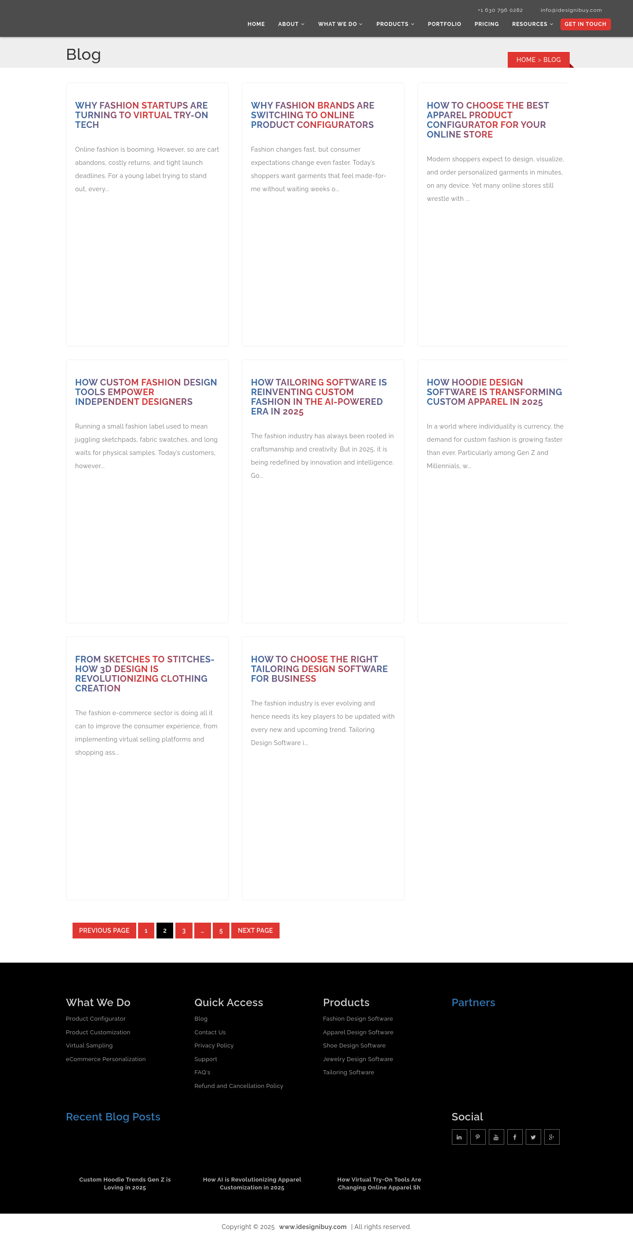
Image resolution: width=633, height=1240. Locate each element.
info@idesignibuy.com (571, 10)
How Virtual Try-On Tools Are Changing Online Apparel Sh (379, 1183)
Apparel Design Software (358, 1032)
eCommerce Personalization (106, 1059)
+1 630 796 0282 (500, 10)
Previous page (104, 930)
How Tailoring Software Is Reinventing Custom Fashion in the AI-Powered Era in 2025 (319, 397)
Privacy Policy (214, 1045)
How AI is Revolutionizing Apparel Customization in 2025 (252, 1183)
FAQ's (203, 1072)
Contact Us (210, 1032)
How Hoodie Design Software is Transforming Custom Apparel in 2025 (494, 392)
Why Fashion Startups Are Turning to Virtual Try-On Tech (141, 115)
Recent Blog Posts (113, 1116)
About (291, 24)
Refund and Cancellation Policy (239, 1086)
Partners (474, 1002)
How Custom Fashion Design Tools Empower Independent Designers (146, 392)
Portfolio (445, 24)
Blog (201, 1018)
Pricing (487, 24)
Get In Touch (586, 24)
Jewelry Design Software (358, 1059)
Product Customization (98, 1032)
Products (395, 24)
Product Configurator (96, 1018)
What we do (341, 24)
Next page (255, 930)
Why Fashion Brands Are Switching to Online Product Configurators (313, 115)
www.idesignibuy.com (313, 1226)
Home (256, 24)
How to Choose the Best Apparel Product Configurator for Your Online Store (488, 120)
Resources (532, 24)
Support (206, 1059)
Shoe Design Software (354, 1045)
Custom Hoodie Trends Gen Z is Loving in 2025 (125, 1183)
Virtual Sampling (89, 1045)
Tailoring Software (349, 1072)
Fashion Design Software (358, 1018)
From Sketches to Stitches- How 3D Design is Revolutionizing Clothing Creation (145, 674)
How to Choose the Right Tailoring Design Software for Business (319, 669)
